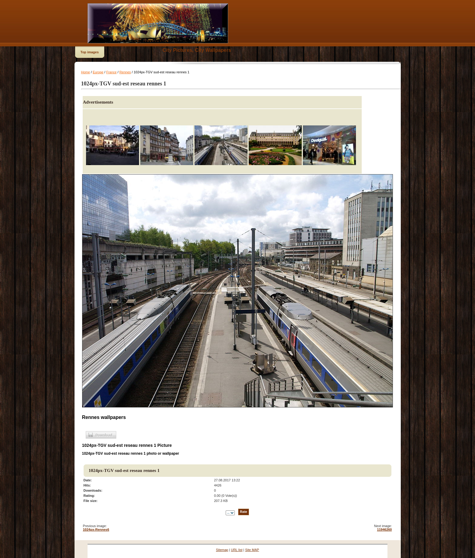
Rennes (125, 72)
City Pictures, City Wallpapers (197, 50)
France (111, 72)
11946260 (384, 529)
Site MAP (252, 550)
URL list (236, 550)
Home (85, 72)
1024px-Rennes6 (96, 529)
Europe (98, 72)
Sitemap (222, 550)
